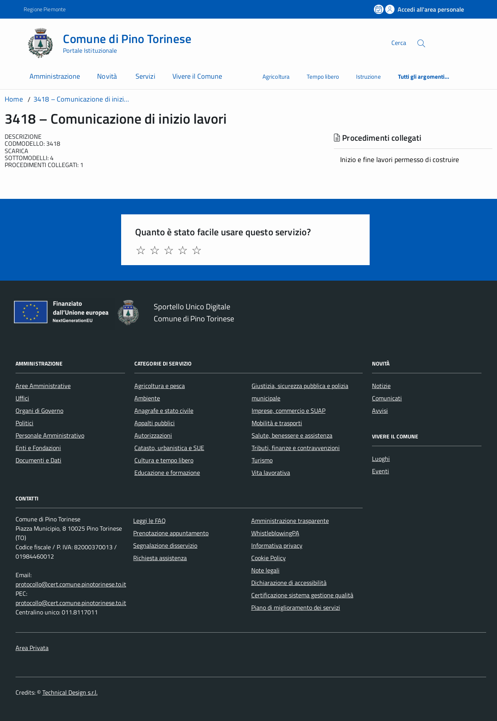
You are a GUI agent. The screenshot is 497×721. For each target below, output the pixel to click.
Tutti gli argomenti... (424, 76)
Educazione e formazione (167, 472)
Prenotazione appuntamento (171, 533)
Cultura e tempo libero (163, 460)
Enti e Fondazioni (38, 447)
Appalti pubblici (154, 423)
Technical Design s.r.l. (69, 692)
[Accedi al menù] (13, 41)
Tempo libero (323, 76)
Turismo (262, 460)
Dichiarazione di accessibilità (289, 582)
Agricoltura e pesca (159, 385)
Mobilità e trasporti (277, 423)
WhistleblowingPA (275, 533)
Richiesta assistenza (160, 557)
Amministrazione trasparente (290, 520)
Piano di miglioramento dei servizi (295, 607)
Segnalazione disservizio (165, 545)
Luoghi (381, 458)
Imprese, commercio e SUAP (288, 410)
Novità (107, 76)
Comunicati (387, 398)
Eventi (380, 471)
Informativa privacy (276, 545)
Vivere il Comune (197, 76)
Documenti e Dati (38, 460)
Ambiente (147, 398)
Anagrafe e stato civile (163, 410)
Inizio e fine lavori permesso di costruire (399, 159)
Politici (24, 423)
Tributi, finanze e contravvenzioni (296, 447)
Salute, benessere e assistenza (292, 435)
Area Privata (32, 647)
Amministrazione (55, 76)
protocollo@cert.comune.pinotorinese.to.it (71, 584)
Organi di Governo (39, 410)
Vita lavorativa (271, 472)
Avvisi (380, 410)
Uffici (22, 398)
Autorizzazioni (153, 435)
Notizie (381, 385)
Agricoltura (276, 76)
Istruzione (368, 76)
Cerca (398, 42)
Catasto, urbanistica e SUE (169, 447)
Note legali (265, 570)
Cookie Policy (268, 557)
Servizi (145, 76)
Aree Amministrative (43, 385)
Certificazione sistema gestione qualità (302, 595)
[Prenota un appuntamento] (379, 9)
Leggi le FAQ (149, 520)
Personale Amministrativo (50, 435)
